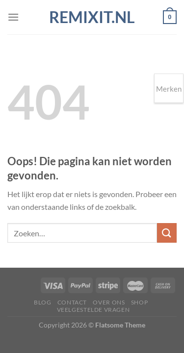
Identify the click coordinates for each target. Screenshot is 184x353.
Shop (139, 302)
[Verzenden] (167, 232)
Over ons (109, 302)
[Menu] (13, 17)
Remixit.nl (92, 17)
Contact (72, 302)
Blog (42, 302)
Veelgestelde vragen (93, 309)
